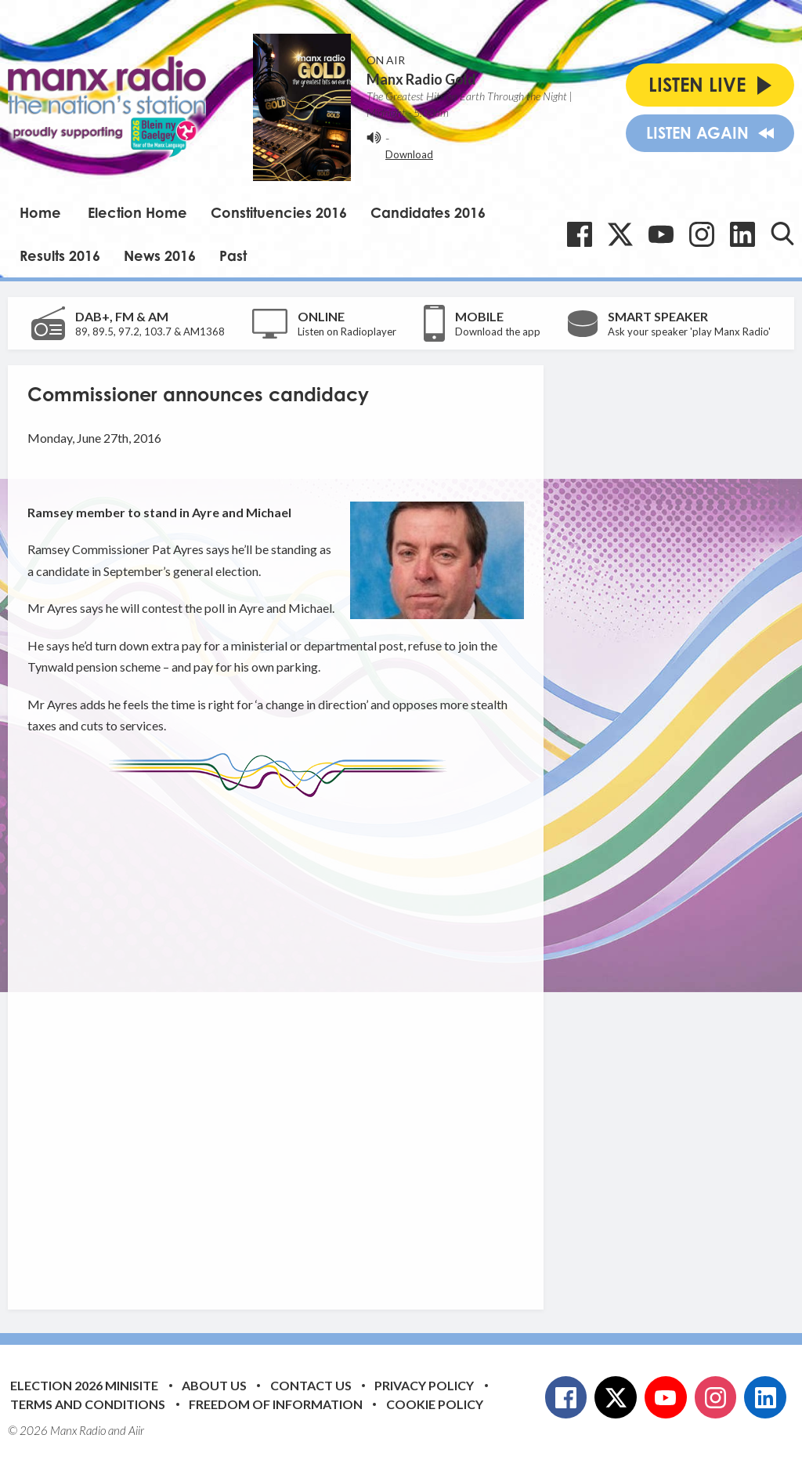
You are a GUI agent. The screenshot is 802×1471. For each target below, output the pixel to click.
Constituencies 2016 (279, 212)
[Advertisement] (321, 1041)
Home (40, 212)
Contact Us (311, 1385)
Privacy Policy (424, 1385)
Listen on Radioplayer (347, 331)
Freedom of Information (276, 1404)
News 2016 (160, 255)
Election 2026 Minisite (84, 1385)
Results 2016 (60, 255)
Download (409, 154)
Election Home (137, 212)
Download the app (497, 331)
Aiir (136, 1430)
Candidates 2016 (428, 212)
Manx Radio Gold (421, 79)
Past (233, 255)
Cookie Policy (434, 1404)
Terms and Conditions (87, 1404)
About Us (214, 1385)
